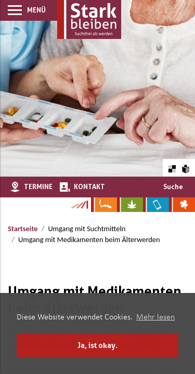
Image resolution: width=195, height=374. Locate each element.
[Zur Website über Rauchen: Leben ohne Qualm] (104, 204)
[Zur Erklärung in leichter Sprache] (185, 167)
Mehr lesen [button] (155, 317)
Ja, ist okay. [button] (97, 345)
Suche (173, 186)
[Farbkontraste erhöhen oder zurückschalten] (171, 167)
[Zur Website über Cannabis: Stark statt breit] (130, 204)
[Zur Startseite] (89, 19)
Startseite (22, 228)
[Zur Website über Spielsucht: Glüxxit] (182, 204)
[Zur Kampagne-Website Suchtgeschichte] (79, 204)
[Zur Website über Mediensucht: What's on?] (156, 204)
